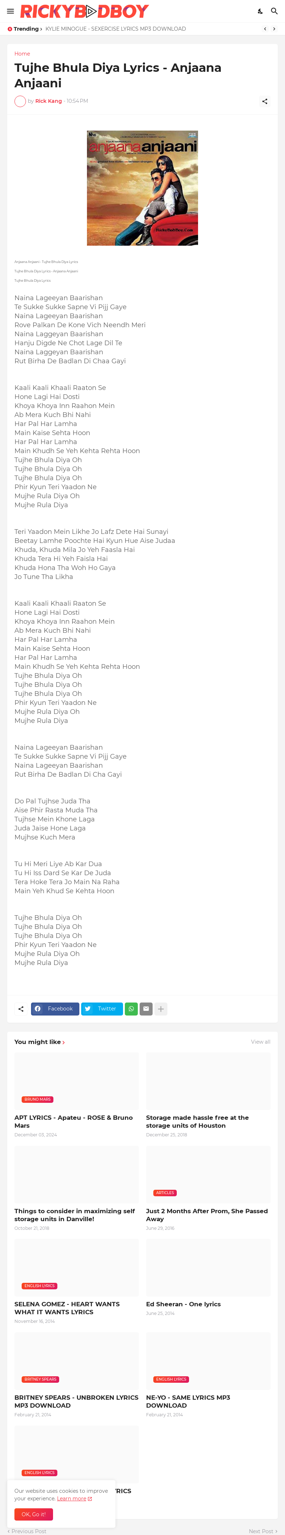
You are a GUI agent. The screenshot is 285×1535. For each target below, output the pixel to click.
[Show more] (160, 1009)
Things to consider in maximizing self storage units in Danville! (74, 1215)
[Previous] (265, 28)
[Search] (275, 11)
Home (22, 53)
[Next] (274, 28)
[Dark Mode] (261, 11)
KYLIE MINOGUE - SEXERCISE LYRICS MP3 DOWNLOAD (115, 29)
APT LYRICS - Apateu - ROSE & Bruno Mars (73, 1121)
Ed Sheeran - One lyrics (183, 1304)
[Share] (265, 101)
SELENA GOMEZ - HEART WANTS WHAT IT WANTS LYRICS (67, 1308)
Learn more (71, 1498)
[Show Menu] (10, 11)
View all (261, 1041)
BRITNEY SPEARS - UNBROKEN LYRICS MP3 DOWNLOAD (76, 1401)
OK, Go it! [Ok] (34, 1514)
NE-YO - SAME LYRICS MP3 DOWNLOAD (188, 1401)
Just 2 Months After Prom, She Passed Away (207, 1215)
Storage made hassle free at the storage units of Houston (197, 1121)
